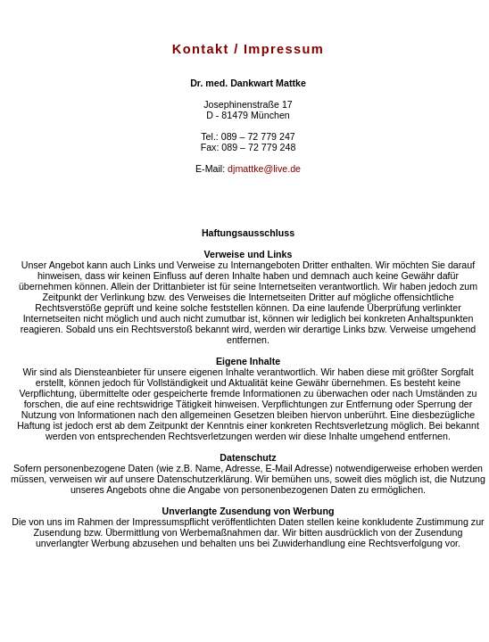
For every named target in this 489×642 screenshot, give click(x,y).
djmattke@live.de (264, 168)
